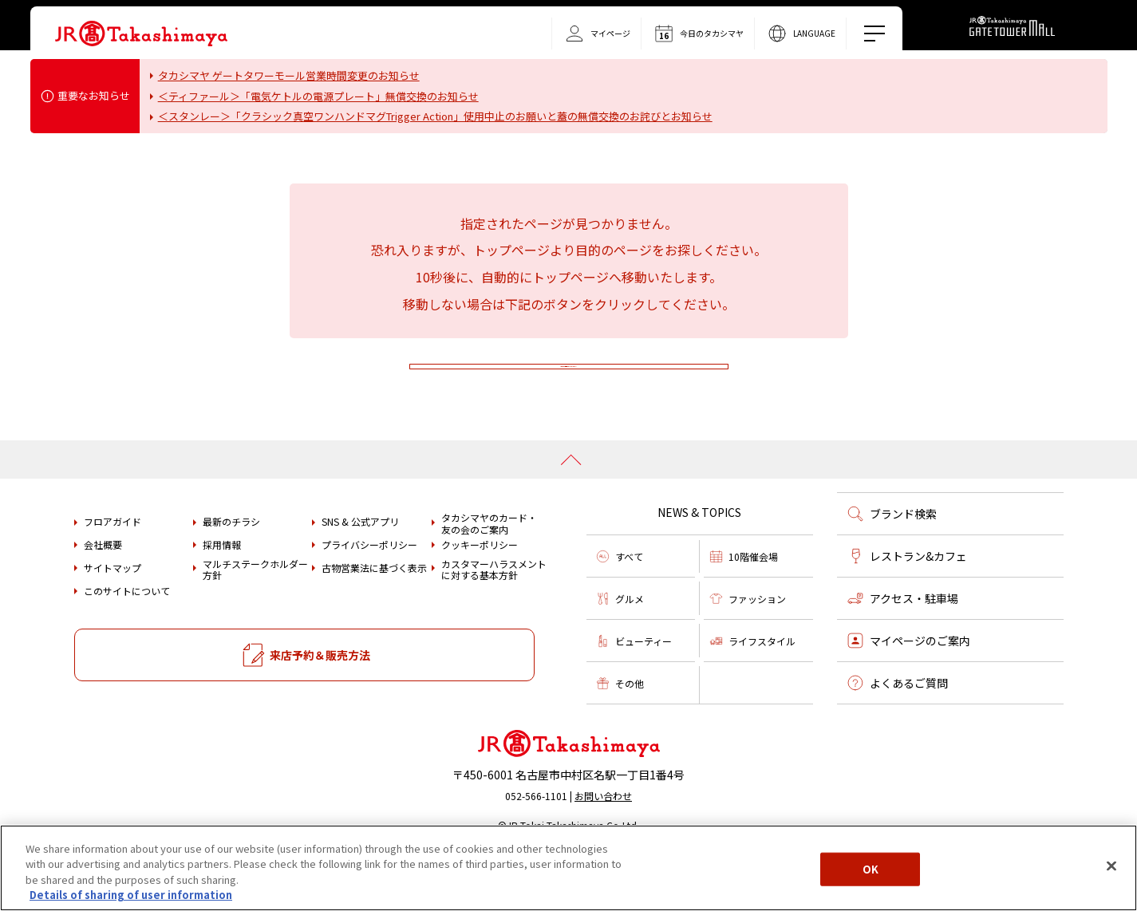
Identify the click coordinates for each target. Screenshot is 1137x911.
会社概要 (103, 592)
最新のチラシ (231, 569)
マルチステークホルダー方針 (255, 617)
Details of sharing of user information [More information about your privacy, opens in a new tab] (131, 894)
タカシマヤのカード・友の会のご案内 (489, 571)
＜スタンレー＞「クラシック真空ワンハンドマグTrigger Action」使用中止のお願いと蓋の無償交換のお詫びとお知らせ (435, 116)
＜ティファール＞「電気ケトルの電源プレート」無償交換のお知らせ (318, 96)
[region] (568, 868)
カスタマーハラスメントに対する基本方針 (494, 617)
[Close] (1111, 865)
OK (870, 869)
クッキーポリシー (479, 592)
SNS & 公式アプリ (360, 569)
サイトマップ (112, 615)
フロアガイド (112, 569)
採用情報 (222, 592)
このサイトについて (127, 638)
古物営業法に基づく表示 (374, 615)
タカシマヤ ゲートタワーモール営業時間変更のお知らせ (289, 75)
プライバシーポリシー (369, 592)
